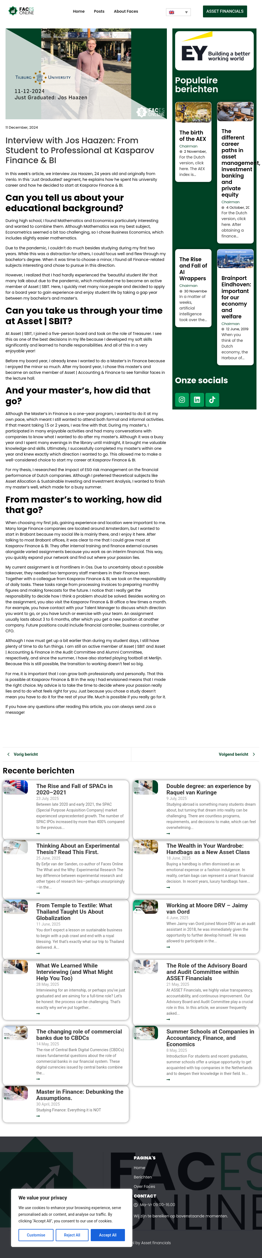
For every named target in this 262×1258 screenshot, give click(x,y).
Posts (99, 11)
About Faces (126, 11)
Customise (36, 1235)
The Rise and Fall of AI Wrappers (193, 269)
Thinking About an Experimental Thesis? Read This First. (77, 849)
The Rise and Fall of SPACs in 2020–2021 (74, 789)
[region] (71, 1218)
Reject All (72, 1235)
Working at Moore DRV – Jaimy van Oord (207, 908)
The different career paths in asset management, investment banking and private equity (240, 163)
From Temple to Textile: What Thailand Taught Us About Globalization (74, 911)
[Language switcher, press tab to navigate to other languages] (178, 12)
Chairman (189, 146)
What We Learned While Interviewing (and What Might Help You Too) (74, 972)
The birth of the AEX (193, 136)
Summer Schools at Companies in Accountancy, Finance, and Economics (210, 1038)
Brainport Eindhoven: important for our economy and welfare (236, 297)
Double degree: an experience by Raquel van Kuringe (208, 789)
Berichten (143, 1177)
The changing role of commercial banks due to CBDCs (79, 1035)
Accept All (108, 1235)
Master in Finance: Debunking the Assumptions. (79, 1095)
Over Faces (144, 1186)
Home (79, 11)
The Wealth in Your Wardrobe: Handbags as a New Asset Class (208, 849)
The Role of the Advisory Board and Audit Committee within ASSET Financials (206, 972)
